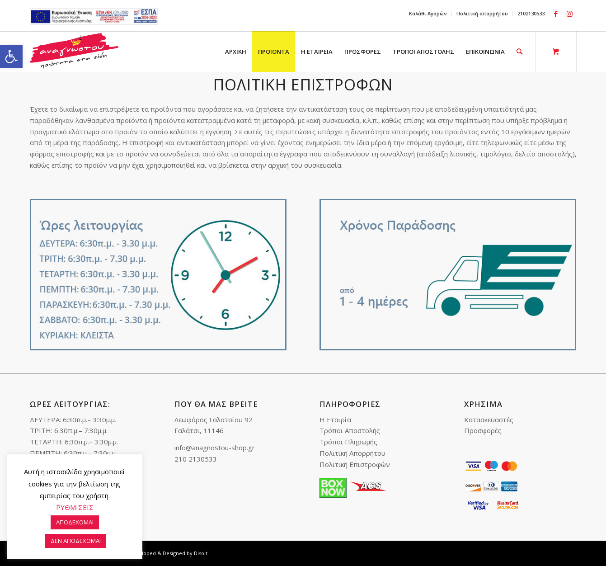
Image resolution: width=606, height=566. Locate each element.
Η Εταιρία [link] (335, 419)
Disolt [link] (200, 553)
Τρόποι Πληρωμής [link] (348, 441)
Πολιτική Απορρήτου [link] (352, 453)
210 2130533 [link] (195, 458)
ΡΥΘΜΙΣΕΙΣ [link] (75, 507)
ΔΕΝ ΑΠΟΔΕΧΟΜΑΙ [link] (76, 541)
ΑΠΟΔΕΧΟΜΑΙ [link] (75, 522)
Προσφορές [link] (483, 430)
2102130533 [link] (531, 13)
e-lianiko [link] (94, 16)
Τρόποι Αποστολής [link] (349, 430)
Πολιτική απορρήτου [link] (482, 13)
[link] (11, 56)
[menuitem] (428, 13)
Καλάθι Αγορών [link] (428, 13)
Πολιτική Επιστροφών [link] (354, 464)
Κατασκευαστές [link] (488, 419)
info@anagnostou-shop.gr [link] (214, 447)
